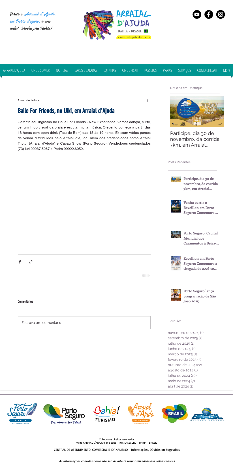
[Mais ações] (148, 100)
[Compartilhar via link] (31, 262)
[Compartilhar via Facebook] (20, 262)
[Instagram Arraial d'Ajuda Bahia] (220, 14)
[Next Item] (217, 111)
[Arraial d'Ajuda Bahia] (208, 14)
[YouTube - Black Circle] (196, 14)
